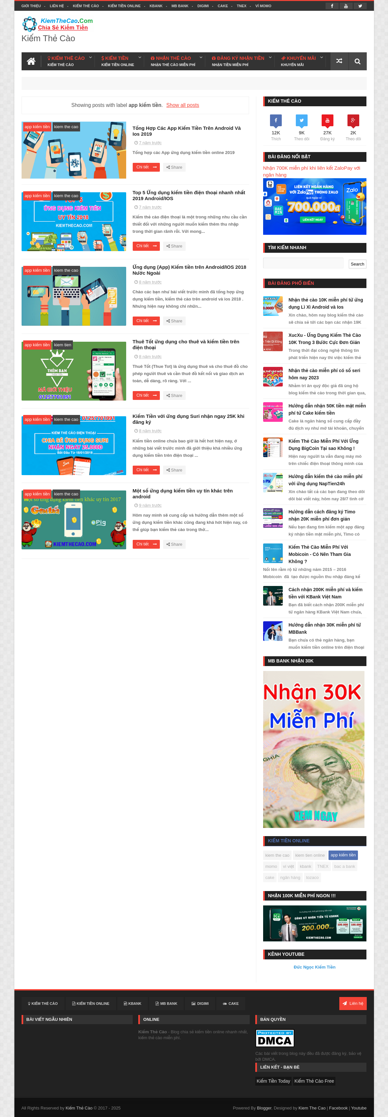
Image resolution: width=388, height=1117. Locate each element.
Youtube (358, 1108)
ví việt (288, 866)
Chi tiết (147, 167)
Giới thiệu (31, 6)
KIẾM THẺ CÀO (66, 61)
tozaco (312, 877)
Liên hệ (57, 6)
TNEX (241, 6)
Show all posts (182, 105)
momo (271, 866)
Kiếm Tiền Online (124, 6)
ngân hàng (290, 877)
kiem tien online (310, 855)
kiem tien (62, 344)
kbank (305, 866)
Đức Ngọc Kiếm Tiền (315, 967)
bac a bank (344, 866)
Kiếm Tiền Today (273, 1081)
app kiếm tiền (37, 126)
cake (269, 877)
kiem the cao (66, 126)
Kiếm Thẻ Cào (86, 6)
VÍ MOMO (263, 6)
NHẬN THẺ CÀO (173, 61)
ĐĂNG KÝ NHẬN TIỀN (238, 61)
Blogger (264, 1108)
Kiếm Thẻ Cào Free (314, 1081)
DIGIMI (203, 6)
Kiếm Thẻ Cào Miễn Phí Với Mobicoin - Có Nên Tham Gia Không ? (320, 554)
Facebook (338, 1108)
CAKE (223, 6)
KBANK (156, 6)
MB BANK (180, 6)
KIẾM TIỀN (117, 61)
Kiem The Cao (312, 1108)
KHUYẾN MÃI (298, 61)
